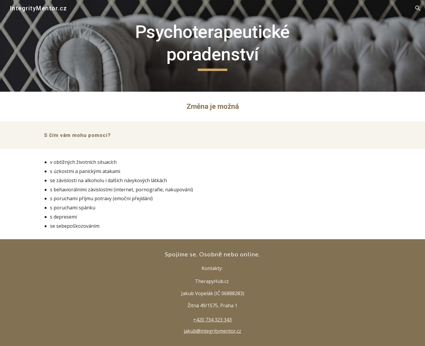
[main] (212, 45)
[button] (418, 8)
